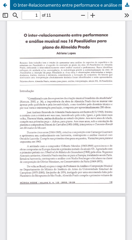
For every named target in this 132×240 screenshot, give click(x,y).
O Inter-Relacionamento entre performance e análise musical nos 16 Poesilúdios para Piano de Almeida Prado (72, 5)
